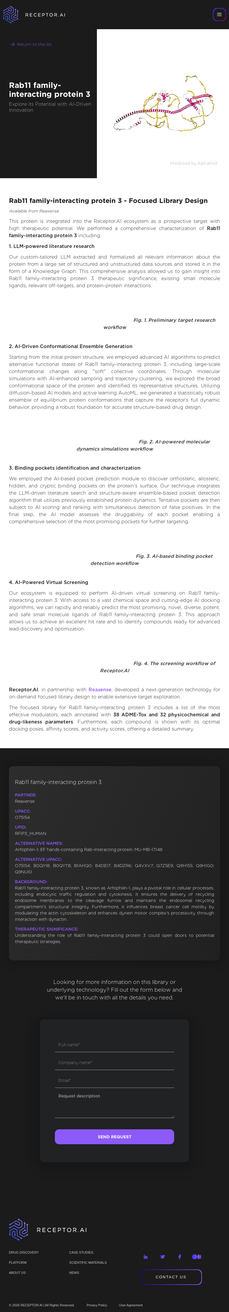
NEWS (74, 1272)
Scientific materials (88, 1262)
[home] (42, 14)
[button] (219, 14)
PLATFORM (18, 1262)
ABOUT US (17, 1272)
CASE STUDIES (81, 1252)
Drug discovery (24, 1252)
